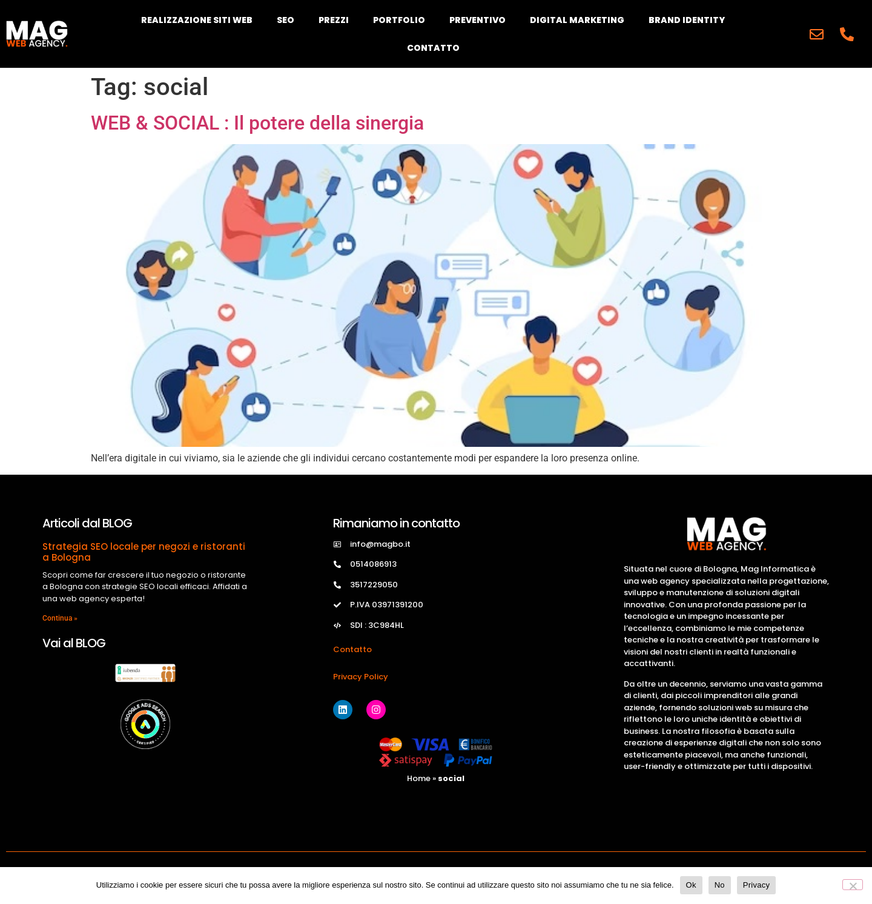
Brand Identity (687, 20)
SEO (285, 20)
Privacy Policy (360, 676)
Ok (691, 884)
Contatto (433, 48)
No (720, 884)
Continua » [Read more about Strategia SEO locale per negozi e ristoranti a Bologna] (60, 618)
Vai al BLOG (73, 643)
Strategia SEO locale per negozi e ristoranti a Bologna (143, 552)
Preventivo (477, 20)
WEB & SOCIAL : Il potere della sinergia (257, 122)
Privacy (756, 884)
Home (419, 778)
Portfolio (399, 20)
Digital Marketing (577, 20)
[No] (852, 884)
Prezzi (334, 20)
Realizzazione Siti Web (197, 20)
